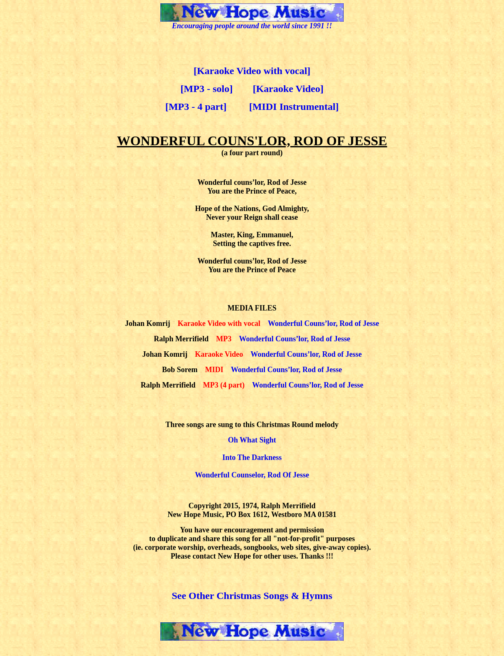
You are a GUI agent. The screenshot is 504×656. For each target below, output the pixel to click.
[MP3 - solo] (206, 88)
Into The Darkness (252, 457)
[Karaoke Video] (288, 88)
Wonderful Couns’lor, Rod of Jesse (323, 323)
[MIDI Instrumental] (294, 106)
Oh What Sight (252, 440)
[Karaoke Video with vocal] (252, 70)
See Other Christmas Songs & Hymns (252, 595)
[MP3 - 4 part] (196, 106)
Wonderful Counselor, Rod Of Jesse (252, 475)
